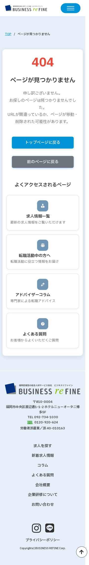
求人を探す (42, 446)
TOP (8, 34)
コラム (42, 465)
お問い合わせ (43, 505)
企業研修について (43, 495)
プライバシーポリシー (42, 540)
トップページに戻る (42, 143)
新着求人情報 (43, 456)
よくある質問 (43, 475)
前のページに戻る (43, 162)
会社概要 (42, 485)
